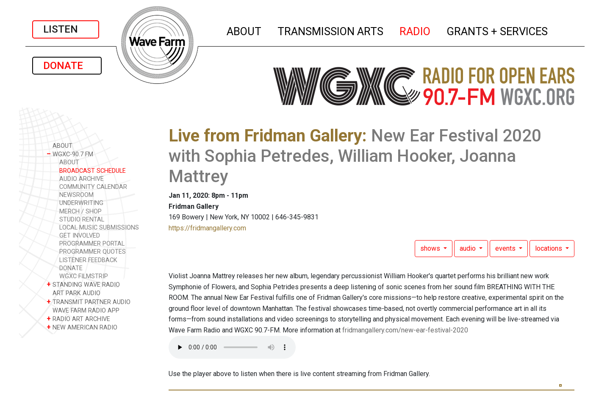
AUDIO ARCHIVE (81, 179)
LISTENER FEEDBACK (88, 260)
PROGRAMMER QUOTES (92, 251)
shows (431, 248)
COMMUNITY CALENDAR (93, 187)
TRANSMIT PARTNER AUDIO (88, 302)
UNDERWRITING (81, 203)
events (506, 248)
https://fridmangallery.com (207, 228)
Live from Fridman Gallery (265, 136)
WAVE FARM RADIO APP (83, 310)
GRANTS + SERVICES (497, 30)
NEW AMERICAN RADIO (82, 327)
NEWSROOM (76, 195)
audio (468, 248)
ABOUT (244, 30)
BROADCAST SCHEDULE (92, 170)
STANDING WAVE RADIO (83, 284)
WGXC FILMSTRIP (83, 276)
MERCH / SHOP (80, 211)
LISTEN (65, 29)
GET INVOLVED (79, 235)
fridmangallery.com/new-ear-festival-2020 (405, 330)
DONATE (67, 66)
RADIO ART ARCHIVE (78, 319)
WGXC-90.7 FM (70, 154)
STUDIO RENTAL (81, 219)
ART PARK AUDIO (73, 293)
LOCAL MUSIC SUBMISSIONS (99, 227)
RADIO (415, 30)
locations (549, 248)
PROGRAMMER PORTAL (92, 243)
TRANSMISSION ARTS (331, 30)
